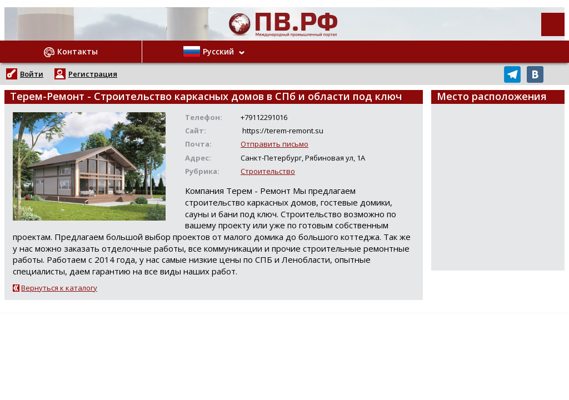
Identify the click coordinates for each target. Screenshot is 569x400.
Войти (31, 74)
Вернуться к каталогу (59, 288)
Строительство (268, 171)
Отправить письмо (274, 144)
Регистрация (92, 74)
